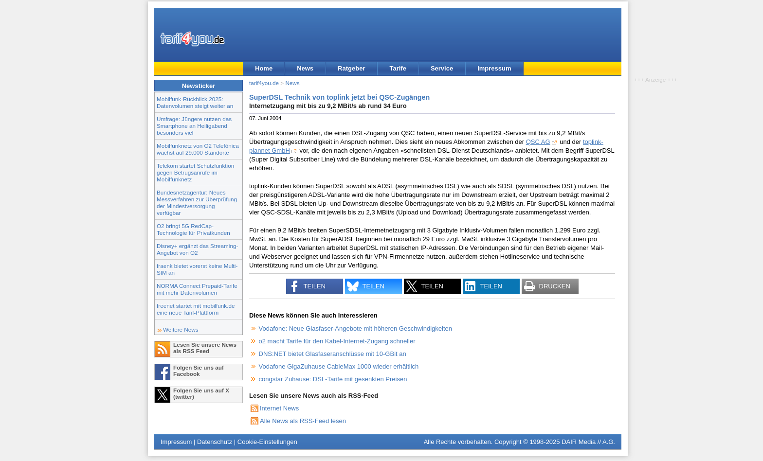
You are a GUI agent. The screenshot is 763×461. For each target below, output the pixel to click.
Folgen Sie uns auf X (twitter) (201, 393)
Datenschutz (214, 441)
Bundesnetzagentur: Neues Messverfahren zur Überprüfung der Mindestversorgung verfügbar (197, 202)
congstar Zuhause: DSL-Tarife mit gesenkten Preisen (333, 379)
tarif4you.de (264, 83)
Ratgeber (351, 68)
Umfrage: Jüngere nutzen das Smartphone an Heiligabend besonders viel (194, 126)
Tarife (397, 68)
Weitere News (181, 329)
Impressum (494, 68)
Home (263, 68)
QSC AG (538, 141)
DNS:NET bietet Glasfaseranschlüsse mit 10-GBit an (332, 353)
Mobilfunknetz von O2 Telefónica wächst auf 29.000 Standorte (198, 149)
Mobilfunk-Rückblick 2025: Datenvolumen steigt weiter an (195, 102)
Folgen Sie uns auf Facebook (198, 370)
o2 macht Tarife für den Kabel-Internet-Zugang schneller (337, 341)
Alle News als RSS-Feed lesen (303, 421)
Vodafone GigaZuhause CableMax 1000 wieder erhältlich (339, 366)
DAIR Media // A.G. (588, 441)
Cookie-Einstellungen (267, 441)
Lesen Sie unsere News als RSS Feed (204, 347)
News (305, 68)
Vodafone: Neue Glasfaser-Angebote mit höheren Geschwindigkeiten (355, 328)
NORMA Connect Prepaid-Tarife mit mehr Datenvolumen (197, 289)
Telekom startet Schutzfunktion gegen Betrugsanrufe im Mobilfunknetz (195, 172)
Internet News (279, 408)
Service (442, 68)
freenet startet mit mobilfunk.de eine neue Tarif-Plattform (196, 309)
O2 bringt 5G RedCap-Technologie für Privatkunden (193, 229)
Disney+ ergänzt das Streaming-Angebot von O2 (197, 249)
